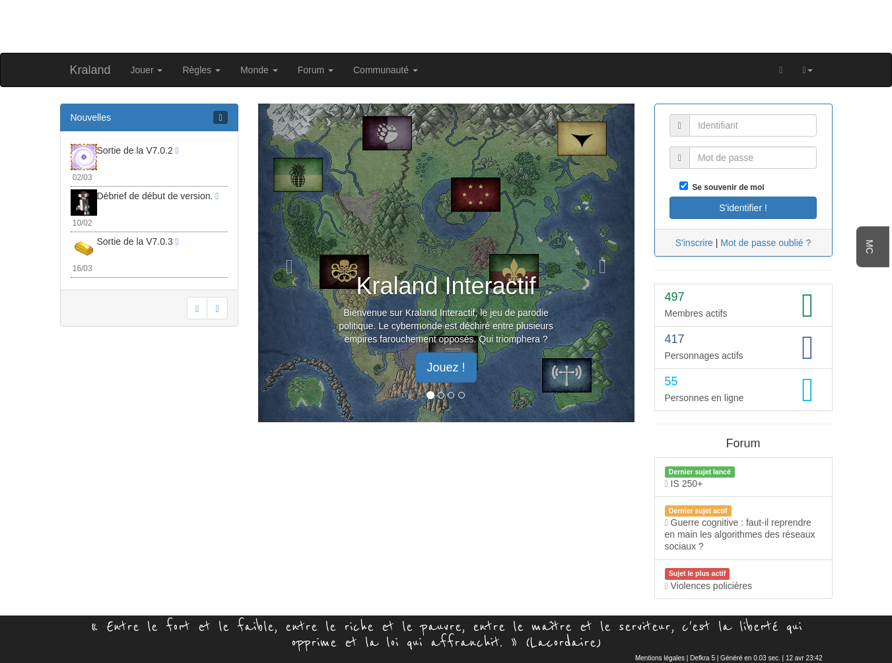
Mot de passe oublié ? (765, 242)
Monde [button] (259, 70)
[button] (807, 69)
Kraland (90, 70)
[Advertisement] (446, 25)
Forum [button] (315, 70)
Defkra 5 (702, 658)
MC (869, 246)
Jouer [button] (147, 70)
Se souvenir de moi (726, 187)
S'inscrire (694, 242)
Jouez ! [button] (446, 367)
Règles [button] (201, 70)
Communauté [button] (385, 70)
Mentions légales (660, 658)
